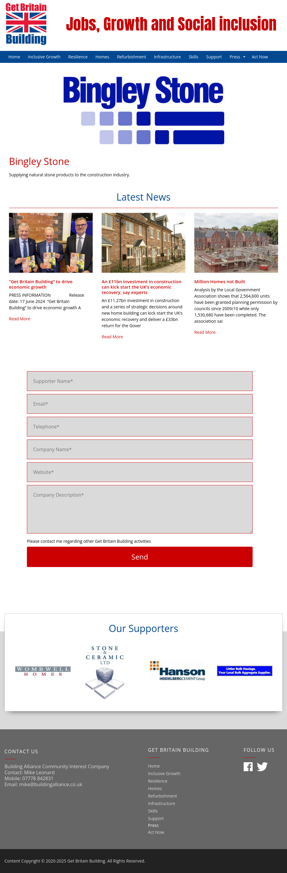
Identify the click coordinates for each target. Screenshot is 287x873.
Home (14, 57)
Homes (102, 57)
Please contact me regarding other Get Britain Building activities (89, 541)
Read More (19, 319)
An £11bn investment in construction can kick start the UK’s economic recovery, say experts (141, 286)
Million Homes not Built (219, 281)
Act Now (260, 57)
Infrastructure (167, 57)
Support (214, 57)
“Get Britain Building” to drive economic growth (41, 284)
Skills (193, 57)
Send (139, 557)
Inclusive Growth (44, 57)
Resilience (78, 57)
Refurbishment (131, 57)
